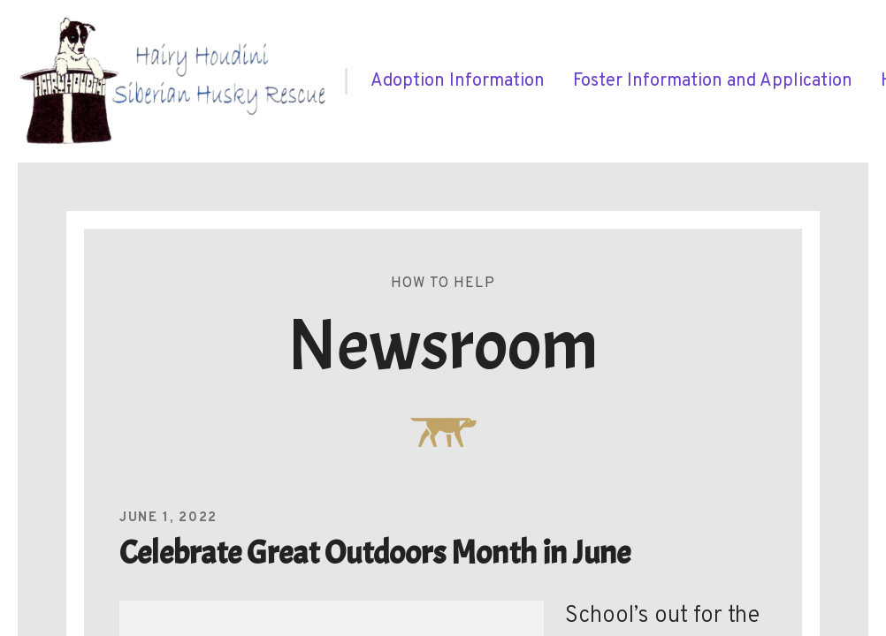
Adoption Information (457, 81)
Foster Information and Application (712, 81)
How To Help (443, 283)
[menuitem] (457, 81)
